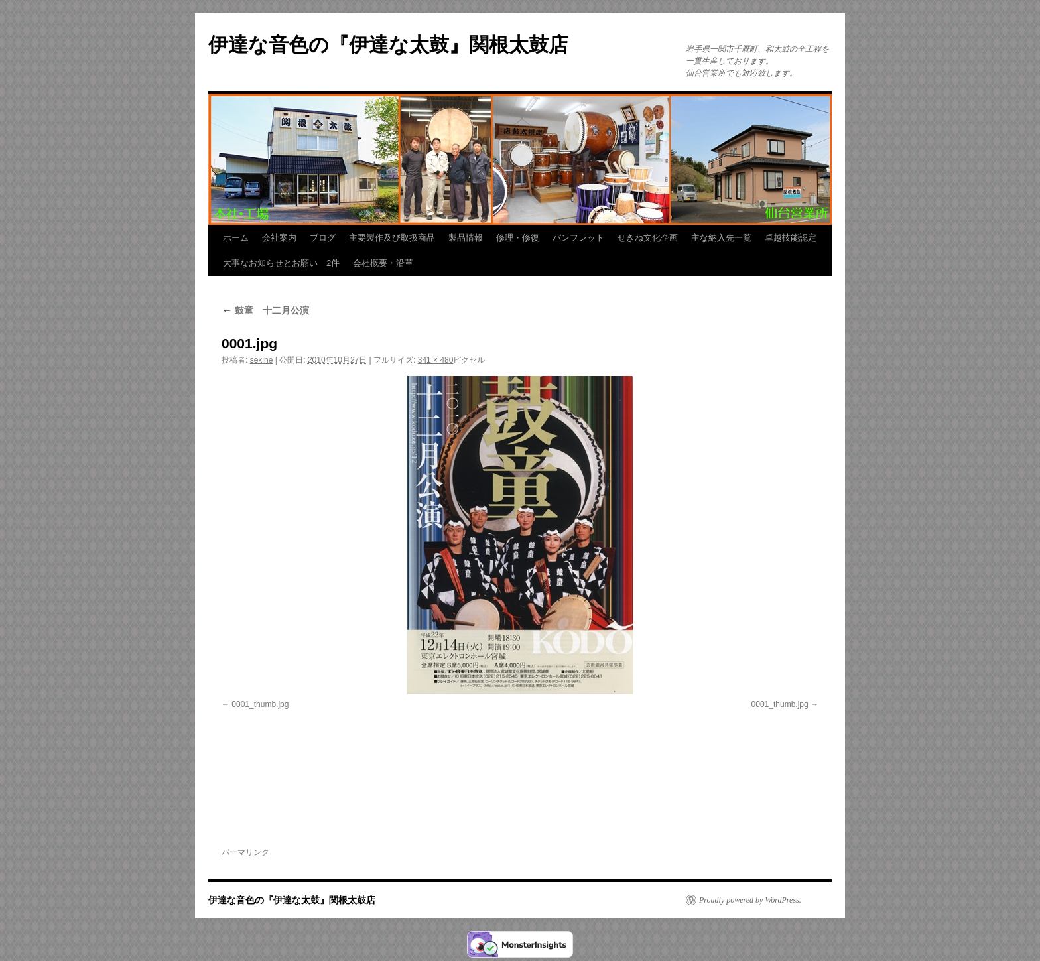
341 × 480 (436, 360)
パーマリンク (245, 852)
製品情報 (465, 238)
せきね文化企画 (648, 238)
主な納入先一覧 (721, 238)
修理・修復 (517, 238)
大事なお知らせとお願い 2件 (281, 263)
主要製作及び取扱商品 (392, 238)
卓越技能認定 (790, 238)
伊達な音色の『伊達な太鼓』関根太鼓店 (388, 45)
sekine (261, 360)
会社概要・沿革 (383, 263)
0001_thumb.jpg (260, 704)
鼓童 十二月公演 (265, 310)
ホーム (236, 238)
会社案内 (279, 238)
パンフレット (578, 238)
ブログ (323, 238)
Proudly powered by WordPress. (750, 900)
